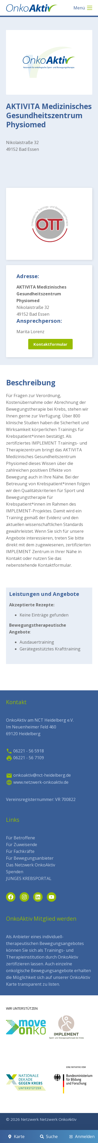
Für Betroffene (20, 838)
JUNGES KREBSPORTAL (28, 878)
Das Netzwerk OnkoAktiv (30, 865)
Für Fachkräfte (20, 851)
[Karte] (16, 1136)
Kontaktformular (50, 344)
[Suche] (48, 1136)
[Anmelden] (81, 1136)
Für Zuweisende (21, 844)
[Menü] (82, 7)
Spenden (14, 872)
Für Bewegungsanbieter (30, 858)
